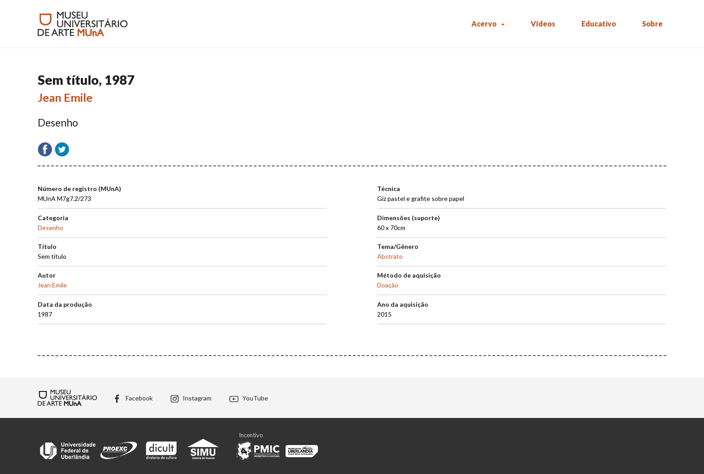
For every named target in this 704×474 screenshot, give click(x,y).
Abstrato (390, 256)
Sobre (652, 23)
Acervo (484, 23)
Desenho (50, 227)
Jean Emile (65, 97)
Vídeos (543, 23)
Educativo (598, 23)
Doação (387, 285)
